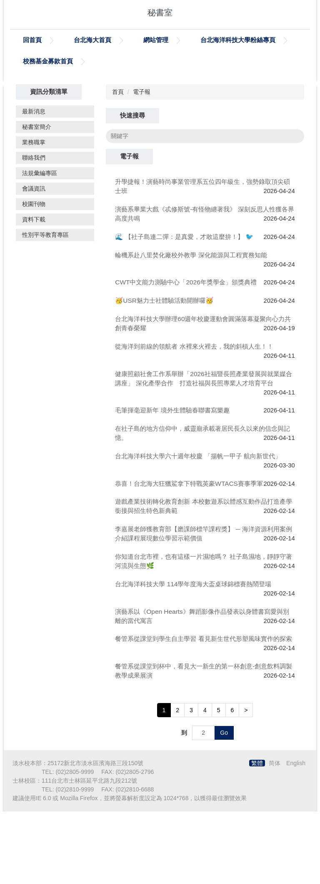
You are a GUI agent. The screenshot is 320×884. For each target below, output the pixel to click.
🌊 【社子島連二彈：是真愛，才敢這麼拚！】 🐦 (184, 309)
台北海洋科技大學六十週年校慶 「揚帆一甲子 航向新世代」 (198, 528)
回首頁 (32, 39)
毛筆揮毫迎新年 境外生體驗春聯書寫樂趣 (172, 483)
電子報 (141, 164)
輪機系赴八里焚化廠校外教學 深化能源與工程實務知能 (191, 327)
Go (224, 805)
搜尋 (292, 209)
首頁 (118, 164)
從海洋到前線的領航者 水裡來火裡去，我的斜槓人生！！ (194, 418)
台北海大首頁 (92, 39)
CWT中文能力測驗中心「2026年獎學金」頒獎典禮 (185, 355)
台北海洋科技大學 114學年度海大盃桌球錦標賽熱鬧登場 (193, 656)
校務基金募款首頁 (48, 61)
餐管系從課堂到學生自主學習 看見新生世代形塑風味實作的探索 (203, 711)
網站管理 (155, 39)
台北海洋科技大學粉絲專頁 (237, 39)
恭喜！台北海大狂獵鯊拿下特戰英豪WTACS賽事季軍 (189, 556)
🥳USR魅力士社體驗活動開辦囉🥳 (164, 373)
